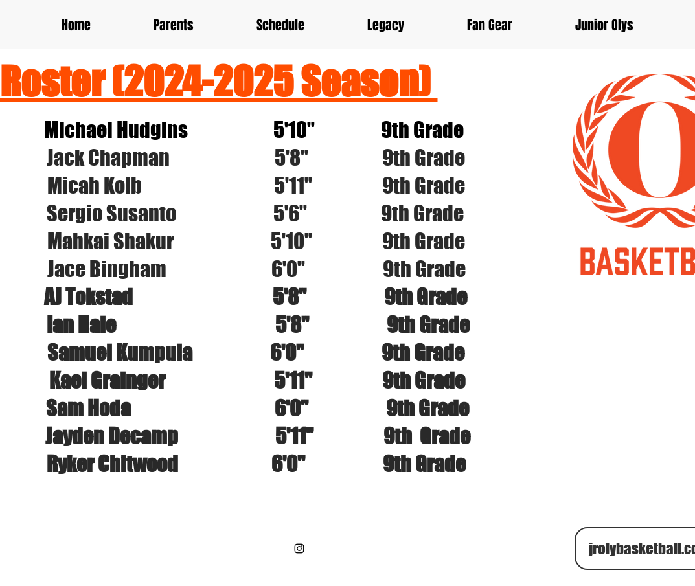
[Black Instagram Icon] (299, 548)
